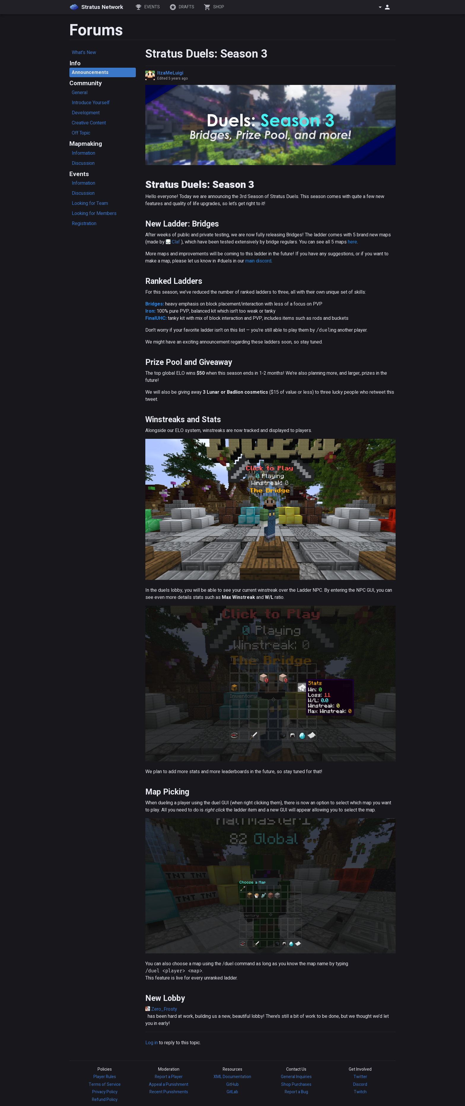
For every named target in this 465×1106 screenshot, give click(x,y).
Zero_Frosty (164, 1009)
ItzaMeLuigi (170, 73)
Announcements (90, 72)
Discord (360, 1084)
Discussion (83, 163)
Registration (84, 223)
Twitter (360, 1077)
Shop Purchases (296, 1084)
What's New (84, 52)
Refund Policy (104, 1099)
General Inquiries (296, 1077)
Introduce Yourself (91, 102)
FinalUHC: (156, 318)
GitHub (232, 1084)
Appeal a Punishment (168, 1084)
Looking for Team (90, 203)
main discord (258, 261)
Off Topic (81, 133)
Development (86, 112)
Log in (151, 1042)
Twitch (360, 1092)
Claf (176, 242)
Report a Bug (296, 1092)
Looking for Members (94, 213)
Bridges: (154, 304)
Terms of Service (105, 1084)
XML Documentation (232, 1077)
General (79, 92)
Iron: (150, 311)
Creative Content (89, 122)
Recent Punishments (168, 1092)
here (352, 242)
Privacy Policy (104, 1092)
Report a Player (169, 1077)
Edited (172, 78)
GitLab (232, 1092)
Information (83, 153)
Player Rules (104, 1077)
